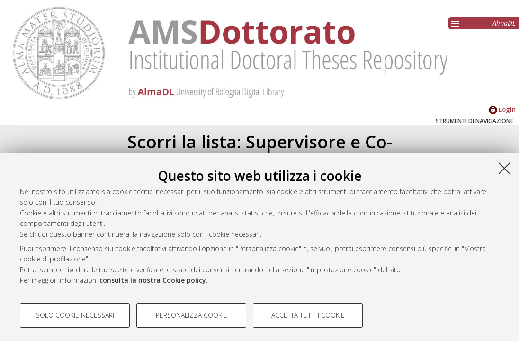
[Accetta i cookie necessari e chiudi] (504, 168)
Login (502, 109)
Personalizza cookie (191, 315)
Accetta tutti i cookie (308, 315)
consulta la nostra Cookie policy (152, 280)
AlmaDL (504, 22)
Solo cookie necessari (75, 315)
